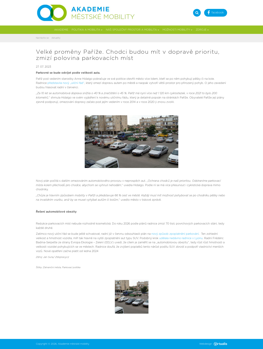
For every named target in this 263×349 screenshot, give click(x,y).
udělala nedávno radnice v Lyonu (181, 238)
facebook (215, 13)
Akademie (61, 30)
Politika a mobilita (87, 30)
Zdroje (202, 30)
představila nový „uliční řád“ (65, 83)
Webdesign (213, 344)
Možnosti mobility (177, 30)
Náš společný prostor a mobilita (132, 30)
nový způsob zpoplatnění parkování (175, 234)
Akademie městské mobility (73, 344)
